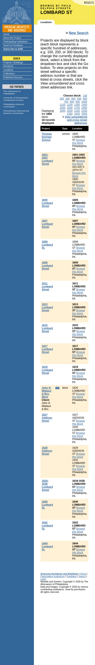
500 (79, 98)
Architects (8, 66)
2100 (77, 110)
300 (67, 98)
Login (43, 579)
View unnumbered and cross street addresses (76, 120)
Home (6, 34)
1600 (70, 107)
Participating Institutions (15, 41)
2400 (77, 113)
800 (72, 101)
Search (82, 576)
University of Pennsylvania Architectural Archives (15, 99)
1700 (77, 107)
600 (85, 98)
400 (73, 98)
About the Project (12, 38)
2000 (70, 110)
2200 (84, 110)
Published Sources (13, 77)
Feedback (72, 576)
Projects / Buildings (13, 62)
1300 (77, 104)
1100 (62, 104)
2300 (70, 113)
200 (62, 98)
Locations (8, 69)
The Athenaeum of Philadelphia (11, 92)
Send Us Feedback (13, 45)
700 (66, 101)
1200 (70, 104)
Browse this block (78, 141)
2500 (84, 113)
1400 (84, 104)
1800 (84, 107)
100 (85, 95)
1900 (62, 110)
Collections (9, 73)
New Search (78, 33)
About (83, 573)
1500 (62, 107)
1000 (84, 101)
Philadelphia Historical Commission (13, 105)
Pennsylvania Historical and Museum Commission (16, 112)
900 (78, 101)
